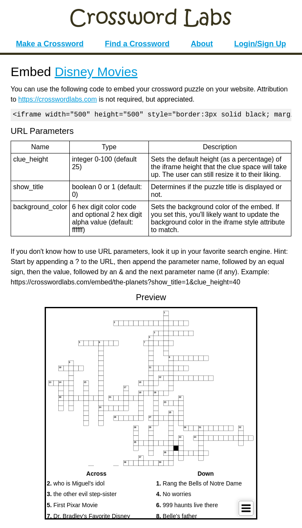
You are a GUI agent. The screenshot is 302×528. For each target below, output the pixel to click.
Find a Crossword (137, 44)
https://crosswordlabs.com (57, 99)
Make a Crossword (49, 44)
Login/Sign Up (260, 44)
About (202, 44)
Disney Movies (95, 72)
